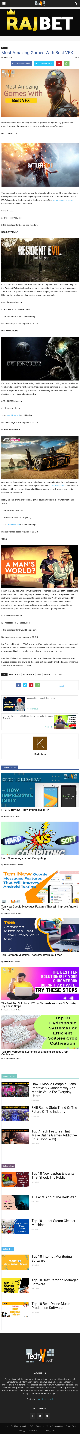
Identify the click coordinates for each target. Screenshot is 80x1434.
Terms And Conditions (55, 1426)
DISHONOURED (28, 674)
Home (6, 1426)
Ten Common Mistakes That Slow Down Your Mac (31, 955)
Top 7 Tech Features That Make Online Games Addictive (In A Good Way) (54, 1135)
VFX (60, 674)
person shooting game (63, 200)
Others (4, 48)
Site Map (14, 1426)
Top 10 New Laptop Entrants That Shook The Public (53, 1176)
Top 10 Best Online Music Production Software (51, 1306)
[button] (76, 3)
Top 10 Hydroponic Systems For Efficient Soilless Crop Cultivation (34, 1053)
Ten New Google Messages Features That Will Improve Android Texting (39, 908)
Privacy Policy (71, 1426)
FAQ (31, 1426)
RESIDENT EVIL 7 (50, 674)
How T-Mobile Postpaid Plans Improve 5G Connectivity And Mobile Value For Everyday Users (54, 1090)
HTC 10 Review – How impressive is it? (25, 809)
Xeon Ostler (8, 961)
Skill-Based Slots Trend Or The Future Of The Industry (54, 1110)
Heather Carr (9, 913)
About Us (23, 1426)
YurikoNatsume (10, 865)
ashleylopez (8, 816)
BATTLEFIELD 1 (14, 674)
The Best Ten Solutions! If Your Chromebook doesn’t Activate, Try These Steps (38, 1005)
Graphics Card (13, 415)
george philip (9, 1058)
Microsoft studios (58, 485)
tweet (61, 686)
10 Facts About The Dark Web (54, 1197)
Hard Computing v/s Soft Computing (23, 858)
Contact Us (40, 1426)
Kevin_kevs (8, 57)
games (39, 674)
